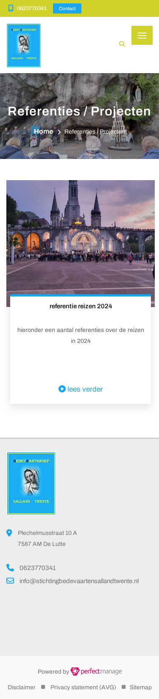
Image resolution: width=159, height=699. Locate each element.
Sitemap (141, 687)
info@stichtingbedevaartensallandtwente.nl (79, 581)
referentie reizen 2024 (81, 306)
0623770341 (32, 8)
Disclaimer (22, 687)
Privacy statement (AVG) (83, 687)
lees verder (81, 389)
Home (43, 131)
